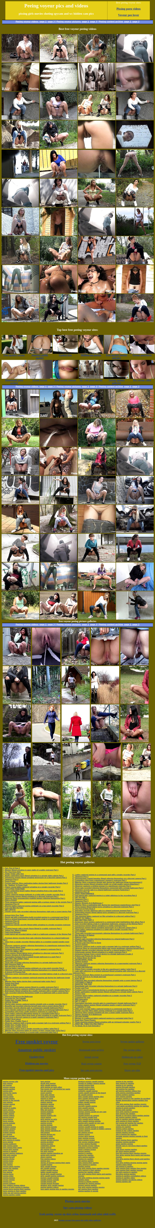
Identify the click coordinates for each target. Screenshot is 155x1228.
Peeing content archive (111, 21)
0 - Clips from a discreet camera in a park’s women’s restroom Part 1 (31, 1017)
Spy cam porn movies (91, 1070)
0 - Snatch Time (79, 994)
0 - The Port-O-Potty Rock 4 (84, 909)
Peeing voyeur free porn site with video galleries (80, 1220)
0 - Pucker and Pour (81, 988)
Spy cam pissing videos (77, 1207)
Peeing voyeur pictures (69, 21)
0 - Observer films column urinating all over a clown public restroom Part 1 (103, 1012)
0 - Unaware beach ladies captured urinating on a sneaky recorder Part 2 (102, 996)
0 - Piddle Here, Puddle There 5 (15, 1027)
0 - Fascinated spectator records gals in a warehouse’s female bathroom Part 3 (105, 1003)
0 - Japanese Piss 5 (80, 914)
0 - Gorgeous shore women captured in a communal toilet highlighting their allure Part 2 (109, 922)
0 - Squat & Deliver (80, 945)
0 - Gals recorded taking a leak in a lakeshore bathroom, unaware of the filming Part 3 (108, 924)
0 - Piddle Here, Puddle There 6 (15, 1000)
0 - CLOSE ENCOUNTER (82, 967)
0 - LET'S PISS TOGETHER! (14, 889)
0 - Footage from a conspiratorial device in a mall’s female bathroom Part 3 (103, 990)
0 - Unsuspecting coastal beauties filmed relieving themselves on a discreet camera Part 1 (109, 878)
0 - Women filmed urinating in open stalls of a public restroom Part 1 (31, 870)
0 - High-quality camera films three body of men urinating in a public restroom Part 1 (37, 1015)
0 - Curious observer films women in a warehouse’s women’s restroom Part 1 (104, 975)
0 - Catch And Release (12, 932)
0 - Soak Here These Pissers (84, 1020)
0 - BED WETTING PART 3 (83, 920)
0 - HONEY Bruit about (12, 1019)
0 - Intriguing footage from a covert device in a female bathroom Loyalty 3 (103, 954)
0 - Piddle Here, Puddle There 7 (15, 1025)
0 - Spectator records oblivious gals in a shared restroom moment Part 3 (102, 911)
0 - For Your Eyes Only (12, 872)
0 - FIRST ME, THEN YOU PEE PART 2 (88, 1024)
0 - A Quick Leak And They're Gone (87, 943)
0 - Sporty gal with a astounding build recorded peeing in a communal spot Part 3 (36, 917)
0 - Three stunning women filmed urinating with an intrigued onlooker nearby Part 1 (107, 1022)
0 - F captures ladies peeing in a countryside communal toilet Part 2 (30, 1032)
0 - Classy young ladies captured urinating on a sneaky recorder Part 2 (31, 887)
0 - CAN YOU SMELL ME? (13, 951)
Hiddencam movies (36, 1063)
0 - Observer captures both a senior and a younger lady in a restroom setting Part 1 (37, 1023)
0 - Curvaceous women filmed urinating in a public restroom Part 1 (100, 926)
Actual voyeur (91, 1057)
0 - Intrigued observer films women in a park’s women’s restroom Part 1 (32, 949)
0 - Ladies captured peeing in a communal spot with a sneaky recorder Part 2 (104, 875)
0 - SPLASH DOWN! (81, 1016)
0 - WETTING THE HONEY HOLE (16, 959)
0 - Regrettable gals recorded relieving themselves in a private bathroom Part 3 (105, 986)
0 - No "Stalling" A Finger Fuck (15, 885)
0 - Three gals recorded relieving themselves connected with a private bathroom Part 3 (108, 888)
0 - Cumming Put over (81, 997)
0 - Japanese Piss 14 (11, 904)
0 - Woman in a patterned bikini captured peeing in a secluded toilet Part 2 (103, 1018)
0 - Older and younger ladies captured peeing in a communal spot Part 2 (102, 1009)
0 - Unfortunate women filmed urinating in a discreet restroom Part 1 (30, 896)
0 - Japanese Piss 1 (80, 899)
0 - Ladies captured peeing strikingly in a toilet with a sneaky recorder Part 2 (34, 894)
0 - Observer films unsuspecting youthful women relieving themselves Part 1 (34, 898)
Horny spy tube (132, 1070)
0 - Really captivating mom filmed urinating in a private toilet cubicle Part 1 (33, 876)
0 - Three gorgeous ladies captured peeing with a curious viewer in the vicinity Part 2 (37, 902)
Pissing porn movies (77, 1201)
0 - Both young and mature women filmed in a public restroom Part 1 (31, 987)
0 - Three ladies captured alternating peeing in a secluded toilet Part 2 (31, 1013)
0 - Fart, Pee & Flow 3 (11, 868)
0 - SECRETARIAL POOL (82, 960)
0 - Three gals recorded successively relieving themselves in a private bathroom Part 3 (108, 933)
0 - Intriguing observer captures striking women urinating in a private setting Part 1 (37, 989)
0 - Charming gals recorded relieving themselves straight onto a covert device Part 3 (107, 980)
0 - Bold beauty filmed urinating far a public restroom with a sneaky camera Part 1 (36, 991)
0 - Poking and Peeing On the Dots (87, 956)
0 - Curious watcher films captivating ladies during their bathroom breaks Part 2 (35, 883)
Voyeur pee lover (128, 15)
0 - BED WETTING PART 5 (83, 941)
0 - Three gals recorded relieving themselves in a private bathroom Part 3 (32, 962)
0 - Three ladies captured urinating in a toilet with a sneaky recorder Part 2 (103, 929)
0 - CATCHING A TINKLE (82, 982)
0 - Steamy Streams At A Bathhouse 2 (18, 955)
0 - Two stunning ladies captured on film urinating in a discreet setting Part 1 (104, 916)
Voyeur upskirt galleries (132, 1041)
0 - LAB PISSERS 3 (80, 965)
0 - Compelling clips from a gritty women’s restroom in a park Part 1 (30, 1012)
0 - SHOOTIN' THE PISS (82, 984)
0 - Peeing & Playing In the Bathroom (18, 996)
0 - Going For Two (10, 893)
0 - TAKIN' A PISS (10, 985)
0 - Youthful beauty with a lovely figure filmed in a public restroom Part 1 (32, 928)
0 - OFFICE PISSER (10, 1002)
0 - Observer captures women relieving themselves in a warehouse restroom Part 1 (36, 945)
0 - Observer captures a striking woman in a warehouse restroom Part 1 (102, 886)
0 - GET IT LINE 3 (80, 1001)
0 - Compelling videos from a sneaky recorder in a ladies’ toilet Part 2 (31, 1029)
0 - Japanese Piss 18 (81, 892)
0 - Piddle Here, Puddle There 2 (15, 1021)
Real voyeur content (91, 1063)
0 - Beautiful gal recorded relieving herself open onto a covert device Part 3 (33, 1006)
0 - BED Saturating (80, 999)
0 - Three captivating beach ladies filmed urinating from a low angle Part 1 (33, 891)
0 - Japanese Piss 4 (10, 879)
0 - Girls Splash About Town (14, 947)
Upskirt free (36, 1057)
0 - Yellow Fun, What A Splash (15, 930)
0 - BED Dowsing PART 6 (13, 964)
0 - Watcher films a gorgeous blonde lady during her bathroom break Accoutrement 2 (107, 882)
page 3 (51, 21)
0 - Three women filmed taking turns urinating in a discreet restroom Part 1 (33, 953)
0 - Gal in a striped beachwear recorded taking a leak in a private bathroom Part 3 (36, 919)
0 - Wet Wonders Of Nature (83, 935)
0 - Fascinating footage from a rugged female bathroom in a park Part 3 (32, 957)
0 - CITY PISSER (79, 931)
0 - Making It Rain (80, 937)
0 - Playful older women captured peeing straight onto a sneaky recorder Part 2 (35, 1004)
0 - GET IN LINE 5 (80, 897)
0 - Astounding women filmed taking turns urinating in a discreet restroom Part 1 (106, 912)
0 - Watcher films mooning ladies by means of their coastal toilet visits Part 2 (34, 1030)
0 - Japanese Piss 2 (80, 877)
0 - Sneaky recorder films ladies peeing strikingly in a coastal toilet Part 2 (102, 1011)
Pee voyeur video (132, 1050)
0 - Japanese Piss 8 (10, 961)
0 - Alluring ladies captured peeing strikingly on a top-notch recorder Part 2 (33, 906)
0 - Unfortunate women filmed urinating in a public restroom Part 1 (100, 952)
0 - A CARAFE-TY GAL (82, 1007)
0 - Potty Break (79, 979)
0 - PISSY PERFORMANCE (83, 894)
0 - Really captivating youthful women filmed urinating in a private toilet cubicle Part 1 (108, 992)
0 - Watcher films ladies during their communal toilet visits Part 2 (29, 981)
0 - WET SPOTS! (9, 910)
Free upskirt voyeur (36, 1041)
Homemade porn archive (91, 1050)
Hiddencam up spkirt (132, 1057)
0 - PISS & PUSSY (10, 900)
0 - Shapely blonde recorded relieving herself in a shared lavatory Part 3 (102, 950)
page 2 (42, 21)
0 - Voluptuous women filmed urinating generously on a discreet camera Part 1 (35, 877)
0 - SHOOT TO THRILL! (82, 918)
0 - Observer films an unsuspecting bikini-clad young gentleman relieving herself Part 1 (108, 948)
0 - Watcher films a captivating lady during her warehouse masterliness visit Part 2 (106, 905)
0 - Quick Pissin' (9, 881)
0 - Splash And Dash (11, 983)
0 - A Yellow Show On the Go (84, 958)
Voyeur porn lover (91, 1041)
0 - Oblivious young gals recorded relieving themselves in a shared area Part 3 (35, 970)
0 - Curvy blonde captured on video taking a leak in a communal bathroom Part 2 (36, 1010)
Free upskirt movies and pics (36, 1070)
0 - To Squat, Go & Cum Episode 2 (86, 1026)
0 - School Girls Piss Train (13, 915)
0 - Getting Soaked (80, 962)
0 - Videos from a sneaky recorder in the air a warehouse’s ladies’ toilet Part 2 (104, 969)
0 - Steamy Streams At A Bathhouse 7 (88, 903)
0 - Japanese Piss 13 (11, 921)
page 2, (128, 21)
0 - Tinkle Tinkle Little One (13, 874)
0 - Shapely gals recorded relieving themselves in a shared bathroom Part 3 (103, 939)
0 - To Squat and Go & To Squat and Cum (89, 977)
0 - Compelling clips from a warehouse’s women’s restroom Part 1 (100, 880)
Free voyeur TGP (132, 1063)
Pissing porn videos (129, 8)
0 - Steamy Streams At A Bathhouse (87, 1014)
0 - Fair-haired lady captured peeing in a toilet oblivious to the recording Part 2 (105, 895)
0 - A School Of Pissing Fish (14, 972)
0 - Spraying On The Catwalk (14, 998)
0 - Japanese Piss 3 (80, 901)
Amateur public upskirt (37, 1050)
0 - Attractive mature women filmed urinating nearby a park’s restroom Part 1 (104, 1005)
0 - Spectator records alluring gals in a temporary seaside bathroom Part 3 (33, 1008)
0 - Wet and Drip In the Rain (14, 966)
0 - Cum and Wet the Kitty (13, 908)
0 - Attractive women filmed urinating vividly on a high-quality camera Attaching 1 (106, 884)
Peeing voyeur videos (27, 21)
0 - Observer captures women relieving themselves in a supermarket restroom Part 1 (107, 963)
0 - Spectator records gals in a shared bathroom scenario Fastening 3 (101, 890)
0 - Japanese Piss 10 (11, 923)
